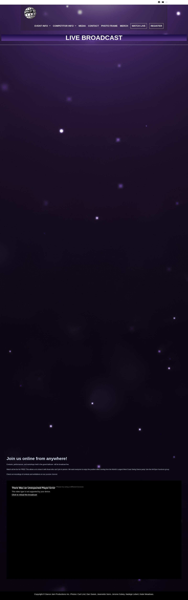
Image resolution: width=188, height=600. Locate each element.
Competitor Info (65, 26)
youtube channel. (52, 474)
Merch (124, 26)
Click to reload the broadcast (24, 495)
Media (82, 26)
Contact (93, 26)
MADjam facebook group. (160, 469)
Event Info (43, 26)
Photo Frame (109, 26)
